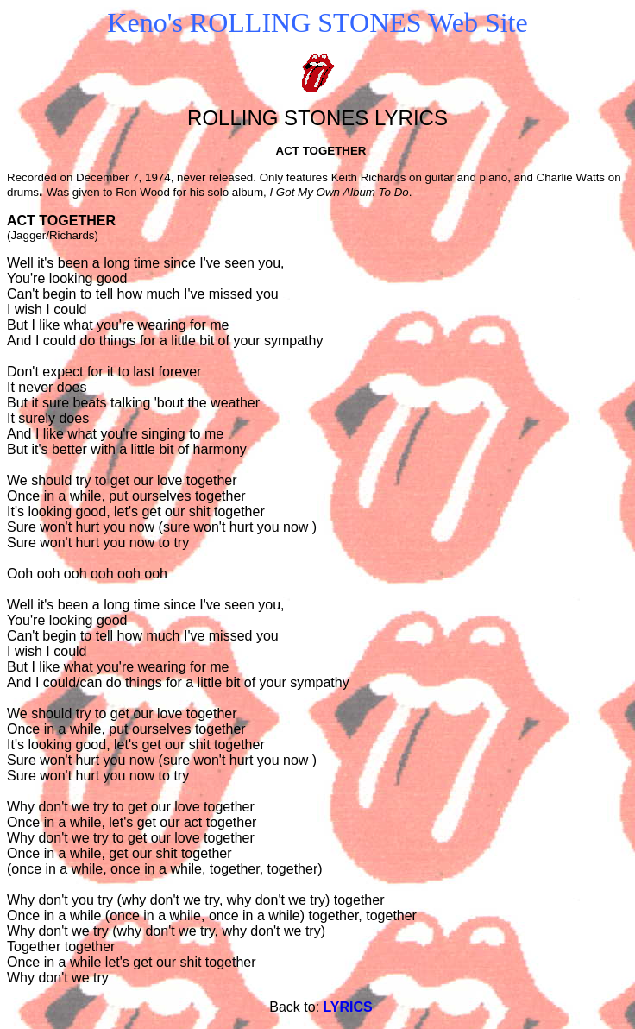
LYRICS (348, 1007)
